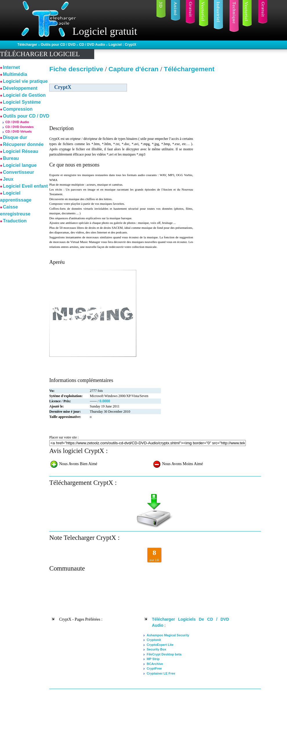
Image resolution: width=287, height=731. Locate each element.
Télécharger (27, 45)
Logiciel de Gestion (24, 95)
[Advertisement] (227, 166)
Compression (17, 109)
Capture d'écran (134, 69)
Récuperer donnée (23, 144)
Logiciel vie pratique (25, 81)
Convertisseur (18, 172)
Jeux (8, 179)
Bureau (11, 158)
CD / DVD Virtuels (18, 131)
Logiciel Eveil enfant (25, 186)
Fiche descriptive (76, 69)
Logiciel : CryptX (122, 45)
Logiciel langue (20, 165)
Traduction (15, 220)
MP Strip (153, 659)
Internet (11, 67)
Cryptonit (154, 640)
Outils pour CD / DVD (58, 45)
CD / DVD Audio (92, 45)
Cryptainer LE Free (161, 673)
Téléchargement (189, 69)
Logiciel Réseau (20, 151)
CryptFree (154, 668)
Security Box (156, 649)
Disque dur (15, 137)
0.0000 (104, 401)
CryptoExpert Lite (160, 644)
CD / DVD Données (19, 127)
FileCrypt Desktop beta (164, 654)
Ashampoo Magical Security (168, 635)
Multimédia (15, 74)
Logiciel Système (22, 102)
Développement (20, 88)
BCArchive (155, 664)
